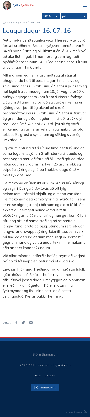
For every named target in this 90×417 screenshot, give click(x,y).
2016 (47, 16)
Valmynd (84, 5)
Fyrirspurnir (48, 387)
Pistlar (38, 375)
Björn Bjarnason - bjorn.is (21, 5)
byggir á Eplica (76, 412)
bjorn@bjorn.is (63, 365)
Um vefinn (50, 375)
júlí (64, 16)
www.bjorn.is (44, 365)
